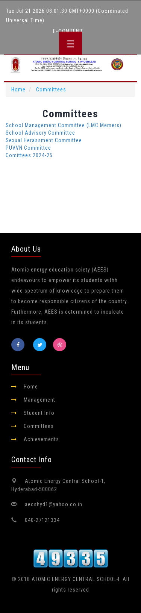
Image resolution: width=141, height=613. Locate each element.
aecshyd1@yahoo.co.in (53, 504)
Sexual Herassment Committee (44, 140)
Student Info (39, 413)
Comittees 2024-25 (29, 155)
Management (39, 400)
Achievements (41, 439)
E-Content (68, 31)
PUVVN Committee (28, 148)
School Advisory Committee (40, 133)
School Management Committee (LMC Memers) (63, 125)
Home (18, 89)
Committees (51, 89)
